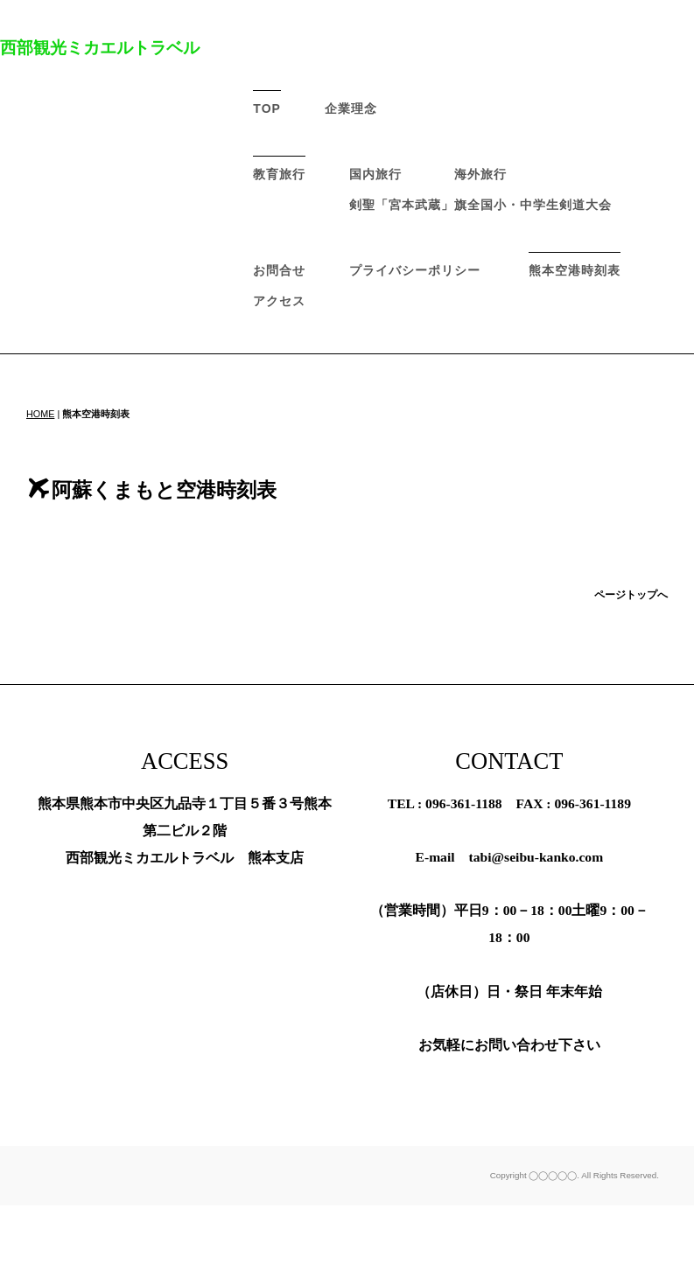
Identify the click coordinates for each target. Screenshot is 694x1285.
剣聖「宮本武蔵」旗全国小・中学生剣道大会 (480, 205)
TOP (267, 108)
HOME (40, 414)
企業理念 (351, 108)
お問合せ (279, 270)
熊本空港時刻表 (574, 270)
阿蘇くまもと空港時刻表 (153, 489)
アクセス (279, 301)
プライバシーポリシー (414, 270)
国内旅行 (375, 174)
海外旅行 (480, 174)
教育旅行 (279, 174)
